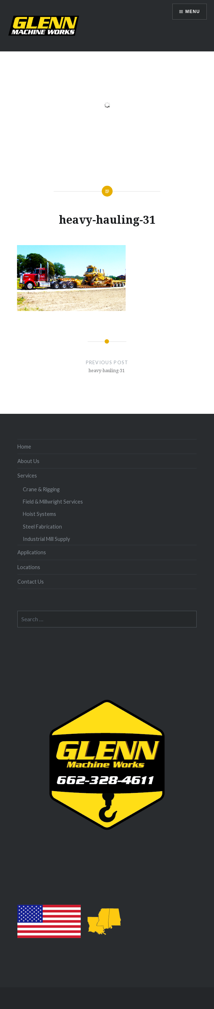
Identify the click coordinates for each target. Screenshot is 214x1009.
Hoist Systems (39, 514)
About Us (28, 461)
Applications (31, 552)
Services (27, 475)
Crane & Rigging (41, 489)
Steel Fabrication (42, 527)
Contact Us (30, 582)
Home (24, 446)
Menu (192, 11)
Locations (28, 567)
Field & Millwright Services (53, 502)
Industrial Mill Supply (46, 539)
